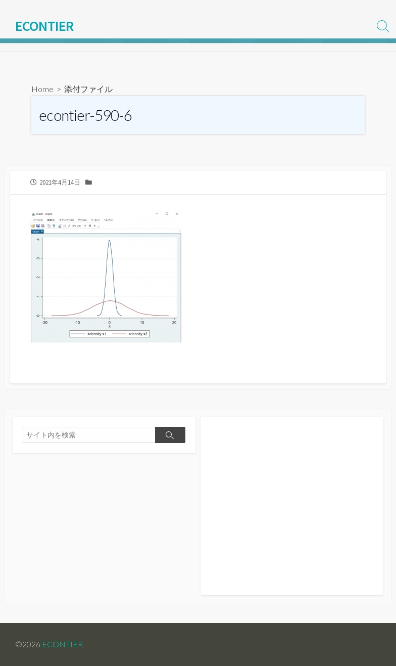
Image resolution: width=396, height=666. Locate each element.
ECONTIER (62, 644)
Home (42, 89)
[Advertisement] (292, 511)
